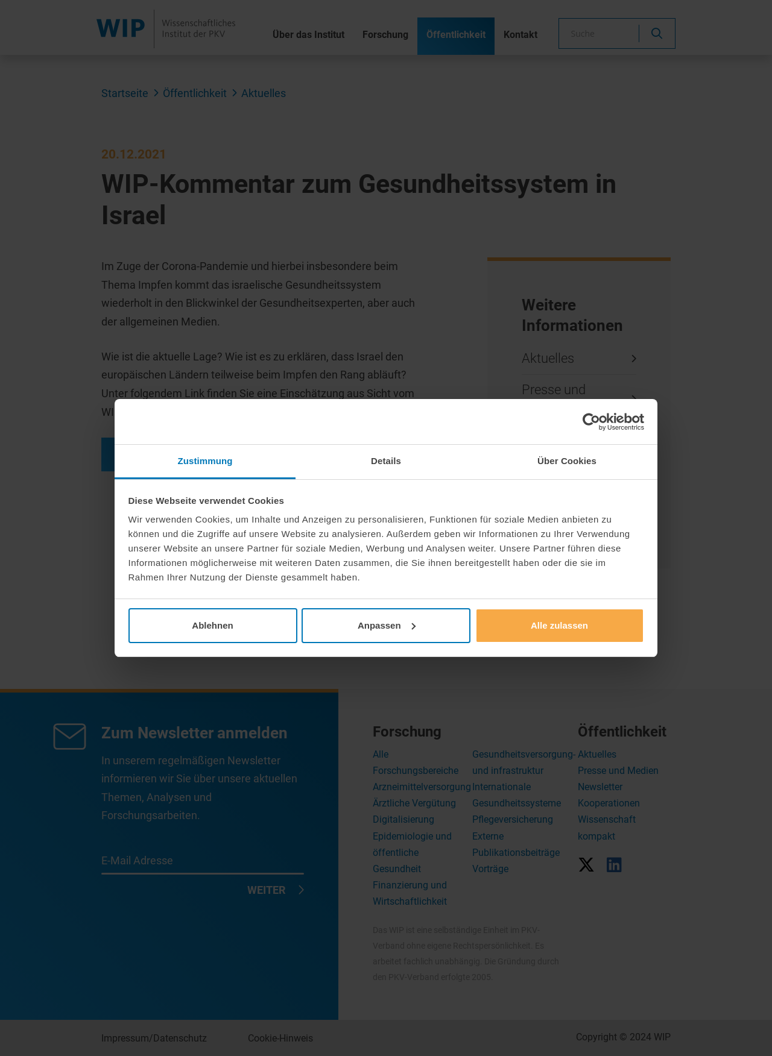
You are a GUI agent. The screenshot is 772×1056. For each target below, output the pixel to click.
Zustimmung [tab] (205, 461)
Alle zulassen (559, 625)
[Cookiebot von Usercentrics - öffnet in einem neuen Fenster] (591, 422)
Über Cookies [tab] (566, 461)
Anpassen (387, 625)
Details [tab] (386, 461)
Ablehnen (212, 625)
